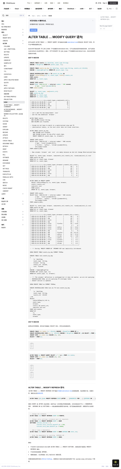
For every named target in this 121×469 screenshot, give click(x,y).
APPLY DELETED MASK (11, 80)
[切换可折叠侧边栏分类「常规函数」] (23, 211)
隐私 (107, 466)
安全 (111, 466)
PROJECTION (8, 99)
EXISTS (5, 152)
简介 (3, 21)
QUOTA (6, 82)
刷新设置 (40, 393)
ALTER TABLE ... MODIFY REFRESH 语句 (108, 18)
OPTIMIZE (6, 157)
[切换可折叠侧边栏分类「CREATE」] (23, 41)
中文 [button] (109, 9)
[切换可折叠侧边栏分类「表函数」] (23, 217)
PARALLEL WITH (8, 177)
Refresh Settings (47, 459)
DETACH (5, 146)
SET (4, 166)
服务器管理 (38, 8)
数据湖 (3, 227)
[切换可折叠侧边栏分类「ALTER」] (23, 43)
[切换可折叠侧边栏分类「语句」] (23, 32)
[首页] (29, 16)
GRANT (5, 127)
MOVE (5, 185)
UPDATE (6, 57)
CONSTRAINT (8, 68)
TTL (5, 71)
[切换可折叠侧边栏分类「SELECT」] (23, 35)
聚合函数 (4, 214)
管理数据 (27, 8)
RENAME (5, 160)
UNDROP (5, 191)
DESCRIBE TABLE (8, 143)
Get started (113, 3)
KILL (4, 155)
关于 (90, 8)
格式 (3, 224)
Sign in (105, 3)
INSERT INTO (7, 38)
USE (4, 180)
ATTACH (5, 138)
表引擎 (3, 204)
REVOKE (5, 132)
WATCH (5, 182)
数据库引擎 (5, 201)
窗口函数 (4, 220)
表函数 (3, 217)
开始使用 (6, 8)
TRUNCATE (6, 171)
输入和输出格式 (6, 26)
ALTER (5, 43)
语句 (3, 32)
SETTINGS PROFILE (10, 96)
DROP (4, 149)
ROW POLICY (8, 91)
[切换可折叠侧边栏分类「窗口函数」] (23, 220)
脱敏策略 (6, 94)
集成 (60, 8)
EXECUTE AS (7, 174)
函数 (3, 209)
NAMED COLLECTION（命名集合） (13, 114)
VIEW (5, 102)
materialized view (72, 42)
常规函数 (4, 211)
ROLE (5, 85)
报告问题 (33, 30)
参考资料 (50, 8)
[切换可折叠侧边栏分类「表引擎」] (23, 204)
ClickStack (70, 8)
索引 (5, 66)
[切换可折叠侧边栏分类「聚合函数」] (23, 214)
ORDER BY (7, 60)
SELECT (5, 35)
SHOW (5, 124)
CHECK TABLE (7, 140)
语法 (3, 24)
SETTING (7, 52)
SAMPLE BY (7, 63)
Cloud (17, 8)
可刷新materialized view (64, 391)
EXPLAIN (5, 129)
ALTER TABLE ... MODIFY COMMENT (11, 105)
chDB (81, 8)
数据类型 (4, 29)
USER (5, 77)
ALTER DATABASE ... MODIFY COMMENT (13, 110)
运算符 (3, 194)
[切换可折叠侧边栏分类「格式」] (23, 224)
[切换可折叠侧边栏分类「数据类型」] (23, 29)
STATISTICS (7, 74)
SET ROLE (6, 168)
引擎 (3, 198)
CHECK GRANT (7, 188)
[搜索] (13, 15)
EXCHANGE (6, 163)
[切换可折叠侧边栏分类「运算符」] (23, 194)
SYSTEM (5, 121)
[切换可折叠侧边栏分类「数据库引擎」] (23, 201)
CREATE (5, 41)
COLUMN (7, 46)
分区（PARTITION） (10, 49)
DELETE (6, 54)
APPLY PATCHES (9, 88)
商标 (103, 466)
